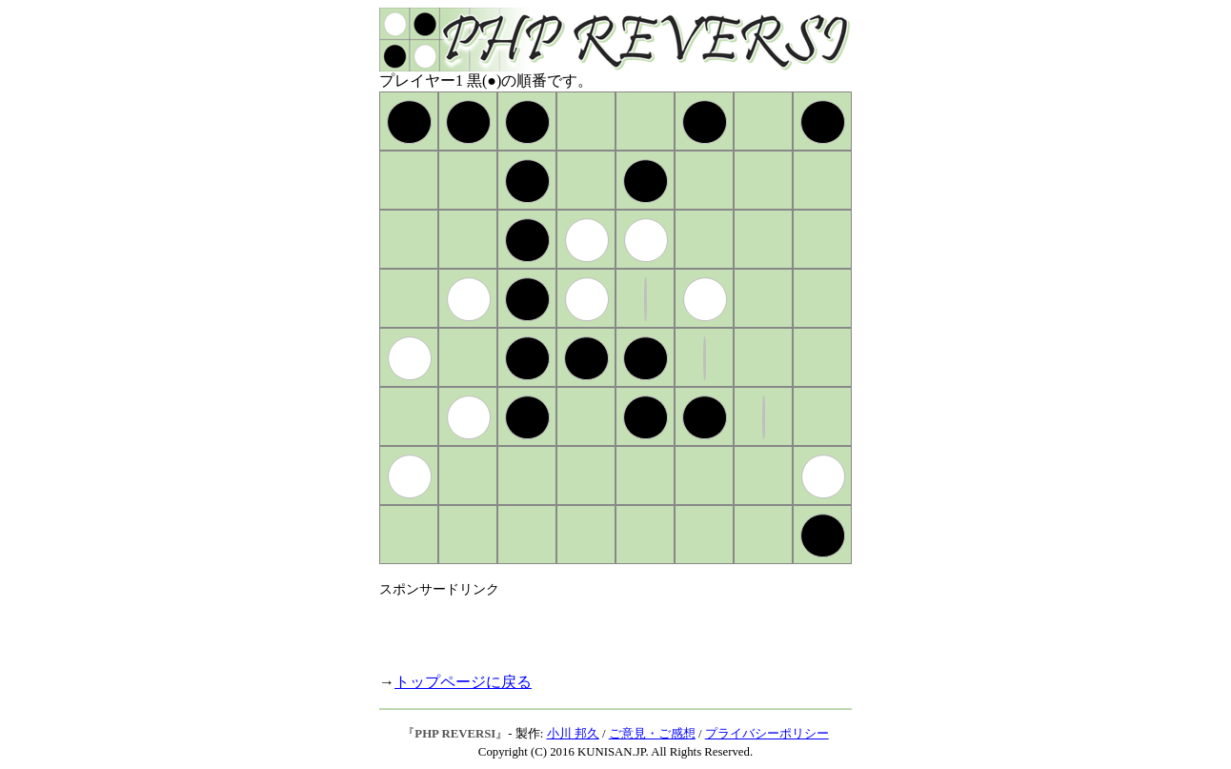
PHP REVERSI (454, 733)
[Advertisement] (602, 627)
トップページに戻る (463, 682)
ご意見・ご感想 (652, 733)
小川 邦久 (573, 733)
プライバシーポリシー (767, 733)
